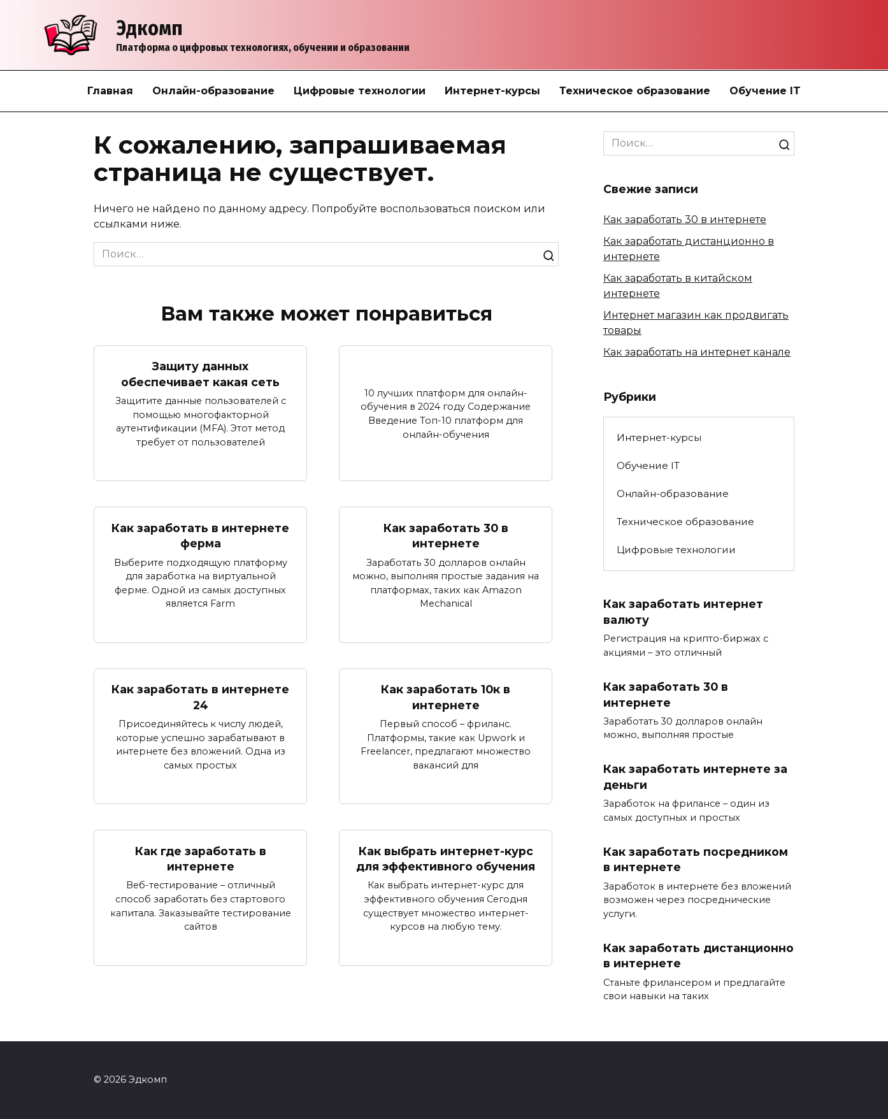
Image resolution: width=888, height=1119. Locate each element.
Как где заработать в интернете (200, 859)
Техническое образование (634, 91)
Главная (110, 91)
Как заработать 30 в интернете (445, 535)
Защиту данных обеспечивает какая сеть (200, 374)
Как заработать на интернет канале (697, 352)
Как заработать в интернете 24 (200, 697)
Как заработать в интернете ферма (200, 535)
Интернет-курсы (492, 91)
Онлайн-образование (213, 91)
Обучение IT (765, 91)
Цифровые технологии (360, 91)
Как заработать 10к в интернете (445, 697)
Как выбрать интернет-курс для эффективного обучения (445, 859)
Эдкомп (149, 28)
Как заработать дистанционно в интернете (698, 956)
